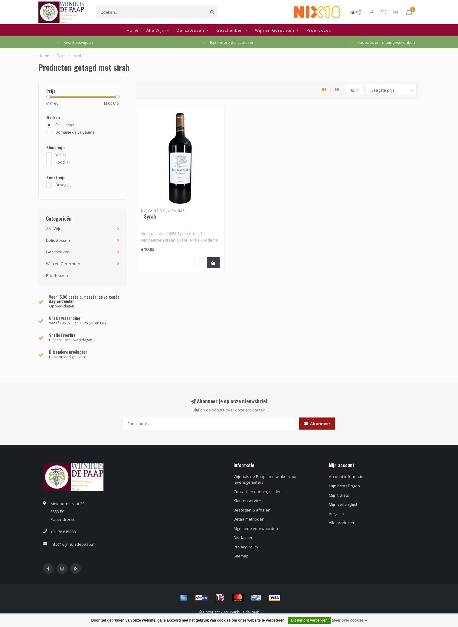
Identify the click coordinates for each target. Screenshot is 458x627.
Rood (62, 162)
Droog (63, 184)
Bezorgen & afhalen (252, 510)
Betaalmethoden (249, 519)
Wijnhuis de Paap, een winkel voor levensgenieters (265, 479)
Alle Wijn (155, 30)
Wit (60, 154)
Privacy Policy (246, 547)
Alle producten (342, 522)
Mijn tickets (339, 495)
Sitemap (241, 556)
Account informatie (346, 476)
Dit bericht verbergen (309, 620)
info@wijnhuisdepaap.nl (73, 544)
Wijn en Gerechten (274, 30)
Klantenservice (247, 500)
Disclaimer (243, 537)
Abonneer (317, 423)
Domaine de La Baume (74, 132)
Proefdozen (319, 30)
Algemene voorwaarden (256, 528)
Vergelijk (337, 513)
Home (133, 30)
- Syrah (148, 216)
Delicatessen (190, 30)
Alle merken (65, 124)
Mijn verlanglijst (343, 504)
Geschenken (229, 30)
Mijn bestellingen (344, 486)
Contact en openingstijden (258, 491)
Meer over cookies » (349, 620)
